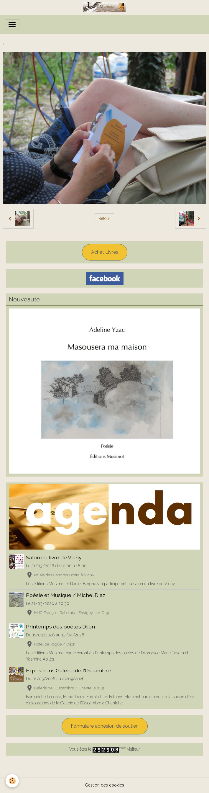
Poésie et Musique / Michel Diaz (65, 595)
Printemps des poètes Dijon (60, 626)
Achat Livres (104, 252)
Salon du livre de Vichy (54, 557)
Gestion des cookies (104, 785)
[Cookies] (12, 780)
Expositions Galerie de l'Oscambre (68, 670)
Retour (104, 218)
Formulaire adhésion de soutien (105, 726)
